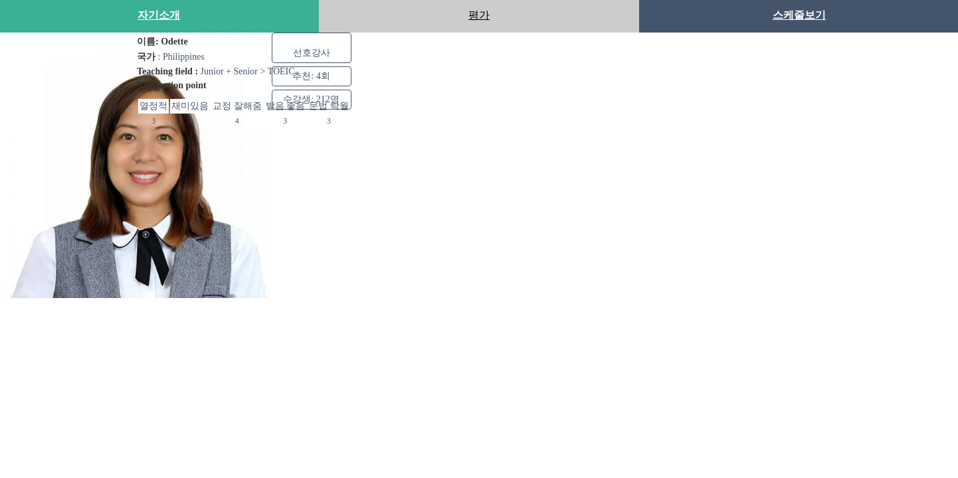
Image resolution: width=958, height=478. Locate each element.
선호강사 (311, 52)
